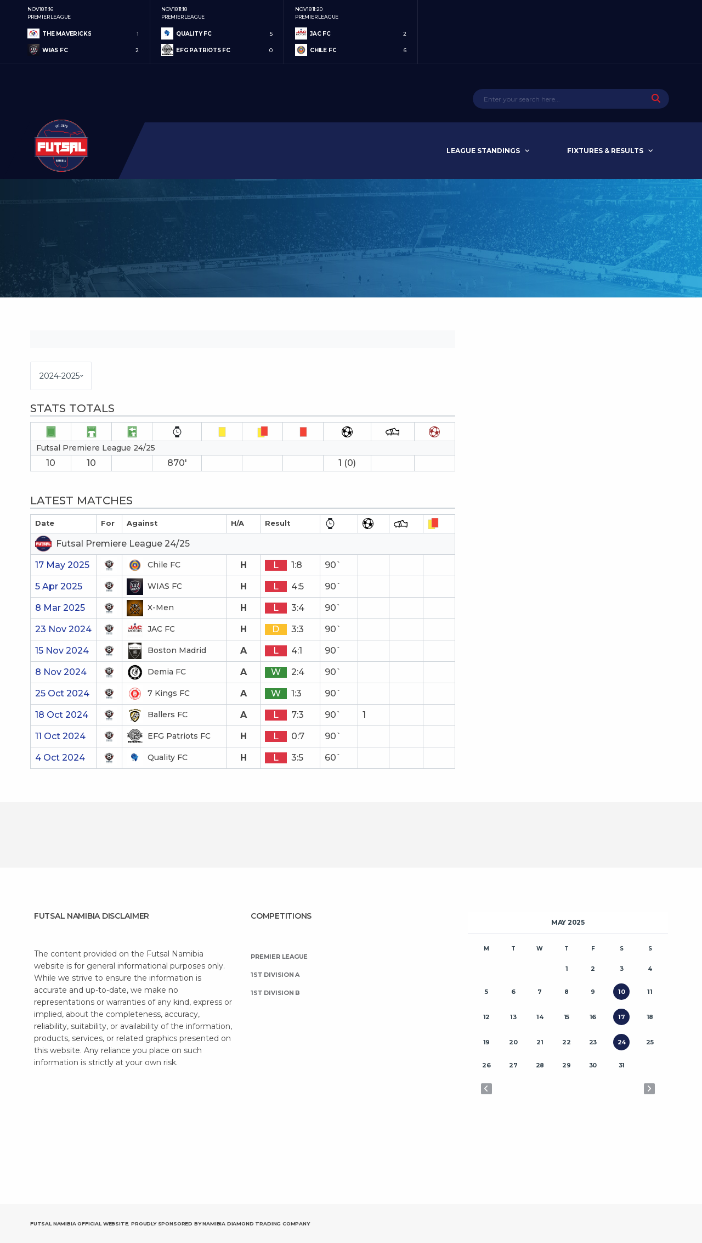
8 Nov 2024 (61, 672)
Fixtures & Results (605, 151)
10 (621, 991)
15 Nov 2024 (62, 650)
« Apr (486, 1088)
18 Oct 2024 (61, 715)
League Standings (483, 151)
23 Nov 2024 (63, 629)
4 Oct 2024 (60, 757)
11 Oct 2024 (60, 736)
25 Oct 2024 (62, 693)
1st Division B (275, 993)
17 (621, 1017)
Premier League (279, 956)
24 (622, 1042)
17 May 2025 (62, 565)
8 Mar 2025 (60, 608)
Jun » (649, 1088)
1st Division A (275, 974)
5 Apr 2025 (58, 586)
